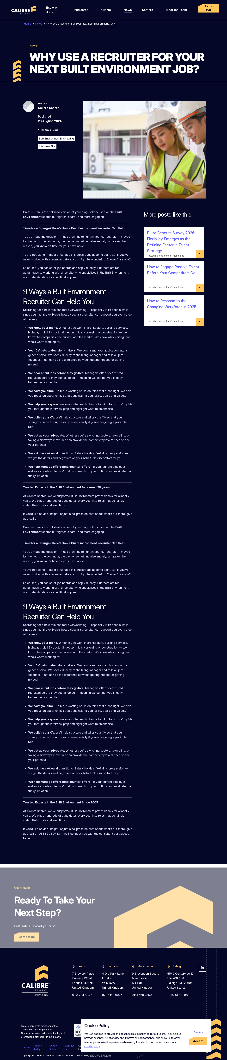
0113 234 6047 (82, 995)
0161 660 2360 (142, 995)
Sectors (147, 10)
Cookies (25, 1047)
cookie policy (92, 1046)
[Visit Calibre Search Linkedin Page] (202, 968)
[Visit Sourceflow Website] (101, 1055)
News (128, 10)
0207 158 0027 (112, 995)
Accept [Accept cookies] (198, 1041)
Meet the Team (176, 10)
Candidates (80, 10)
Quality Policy (53, 1047)
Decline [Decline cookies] (198, 1032)
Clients (106, 10)
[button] (208, 8)
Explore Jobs (51, 10)
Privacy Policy (38, 1047)
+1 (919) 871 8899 (179, 995)
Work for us (69, 1047)
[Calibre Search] (24, 10)
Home (27, 23)
